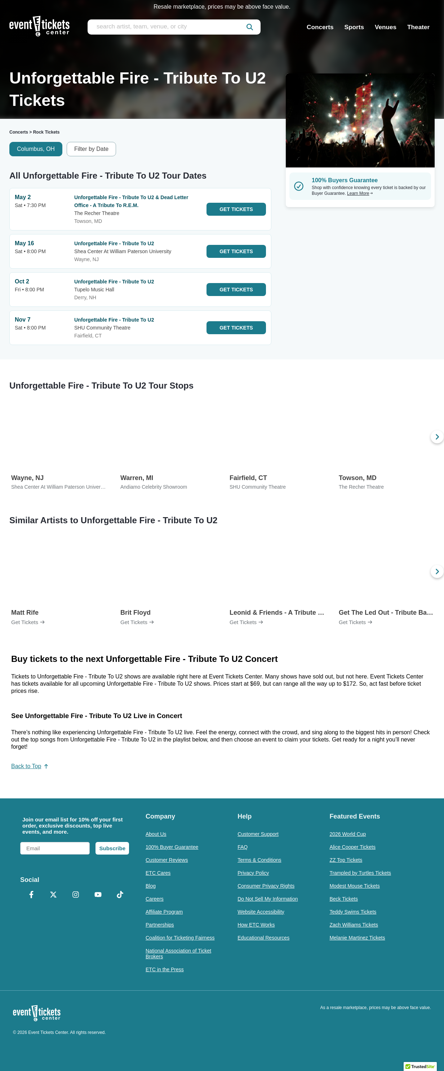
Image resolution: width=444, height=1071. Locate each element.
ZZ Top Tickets (345, 860)
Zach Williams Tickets (353, 925)
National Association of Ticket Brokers (178, 953)
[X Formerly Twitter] (54, 895)
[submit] (250, 27)
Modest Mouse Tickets (354, 886)
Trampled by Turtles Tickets (360, 873)
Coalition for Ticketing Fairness (180, 938)
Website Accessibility (260, 912)
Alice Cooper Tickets (352, 847)
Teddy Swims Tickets (352, 912)
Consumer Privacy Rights (265, 886)
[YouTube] (98, 895)
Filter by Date (91, 149)
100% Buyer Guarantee (172, 847)
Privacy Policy (253, 873)
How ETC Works (256, 925)
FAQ (242, 847)
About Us (156, 834)
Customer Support (258, 834)
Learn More (360, 193)
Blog (151, 886)
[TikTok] (120, 895)
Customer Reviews (167, 860)
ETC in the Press (165, 969)
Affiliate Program (164, 912)
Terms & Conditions (259, 860)
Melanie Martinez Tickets (357, 938)
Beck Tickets (343, 899)
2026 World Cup (347, 834)
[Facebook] (31, 895)
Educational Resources (263, 938)
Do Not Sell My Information (267, 899)
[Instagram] (76, 895)
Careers (155, 899)
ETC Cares (158, 873)
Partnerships (160, 925)
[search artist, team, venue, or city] (174, 27)
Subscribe (112, 848)
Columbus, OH (36, 149)
